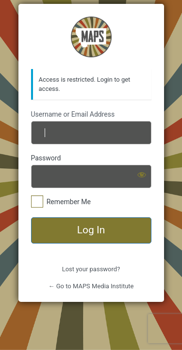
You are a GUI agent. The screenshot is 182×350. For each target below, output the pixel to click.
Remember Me (69, 202)
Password (46, 158)
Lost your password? (91, 269)
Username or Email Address (73, 114)
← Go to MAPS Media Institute (90, 286)
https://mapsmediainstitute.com (91, 37)
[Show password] (141, 174)
